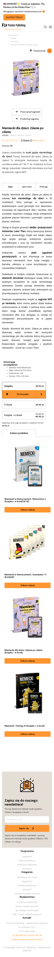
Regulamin (27, 881)
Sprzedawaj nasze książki (27, 910)
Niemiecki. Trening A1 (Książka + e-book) (25, 726)
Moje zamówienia (27, 860)
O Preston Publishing (27, 902)
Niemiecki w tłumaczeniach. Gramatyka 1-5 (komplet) (25, 575)
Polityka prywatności (27, 885)
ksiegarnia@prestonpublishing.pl (27, 939)
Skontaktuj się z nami (27, 877)
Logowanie (27, 856)
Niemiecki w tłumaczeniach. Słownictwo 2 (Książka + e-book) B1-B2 (25, 500)
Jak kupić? (27, 889)
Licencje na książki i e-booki (27, 893)
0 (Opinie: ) (26, 140)
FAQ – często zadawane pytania (27, 914)
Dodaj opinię (38, 140)
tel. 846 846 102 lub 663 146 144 (27, 935)
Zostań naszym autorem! (27, 906)
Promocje (27, 869)
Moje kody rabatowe (27, 864)
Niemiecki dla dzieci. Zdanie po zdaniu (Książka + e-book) (23, 651)
